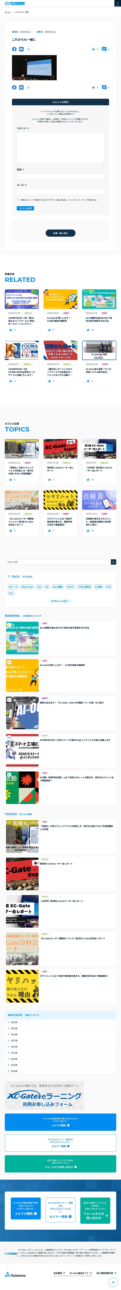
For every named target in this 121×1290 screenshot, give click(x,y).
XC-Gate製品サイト (79, 1273)
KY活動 (98, 586)
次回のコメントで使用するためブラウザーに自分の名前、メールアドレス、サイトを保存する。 (59, 200)
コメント (23, 128)
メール (22, 185)
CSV (39, 586)
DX (47, 586)
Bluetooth (27, 586)
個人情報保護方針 (105, 1273)
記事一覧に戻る (60, 233)
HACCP (70, 586)
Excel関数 (58, 586)
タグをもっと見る (59, 600)
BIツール (13, 586)
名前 (20, 169)
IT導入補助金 (84, 586)
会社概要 (58, 1273)
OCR (108, 586)
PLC (11, 592)
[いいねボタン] (93, 49)
